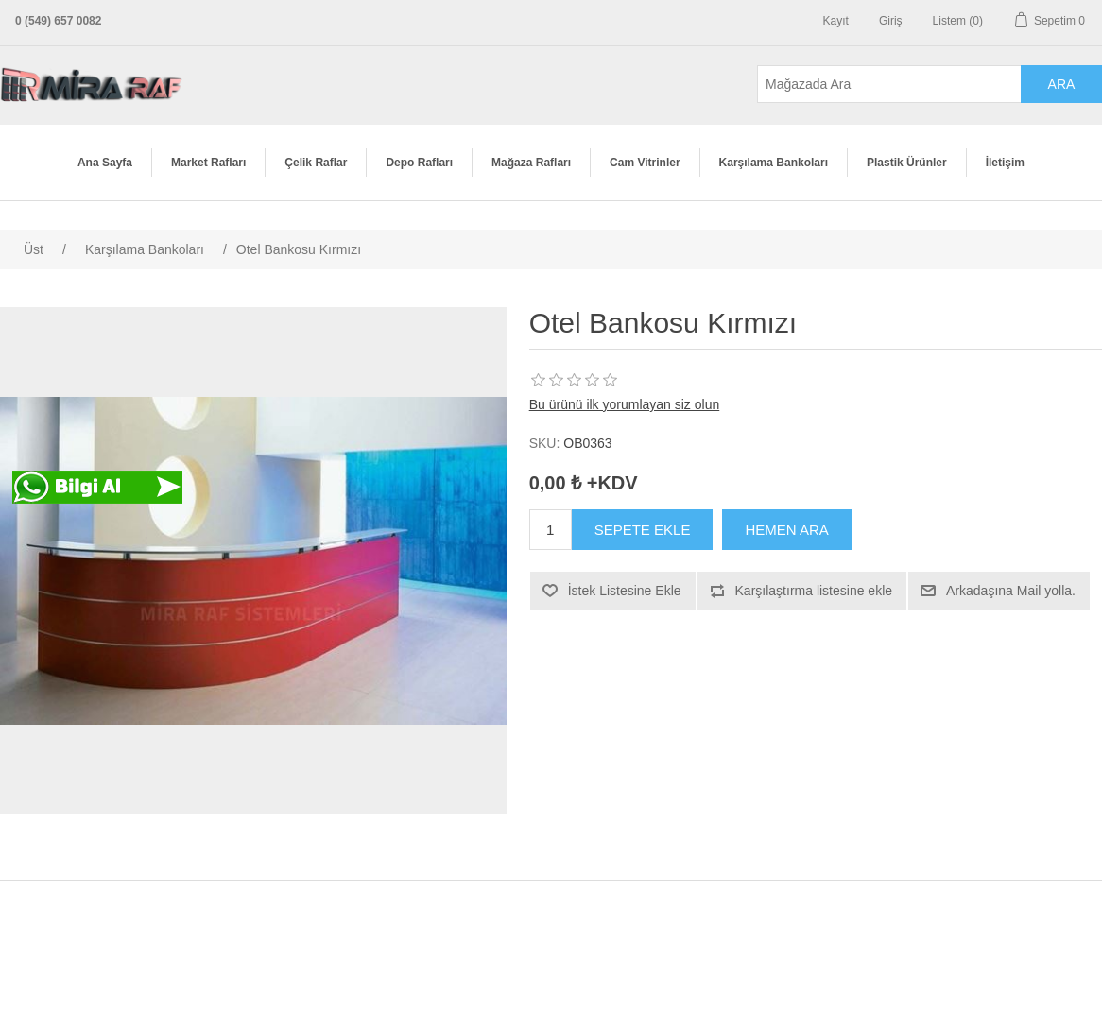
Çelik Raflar (315, 162)
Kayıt (836, 20)
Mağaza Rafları (531, 162)
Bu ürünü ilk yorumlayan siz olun (624, 404)
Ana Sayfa (104, 162)
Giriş (891, 20)
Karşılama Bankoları (773, 162)
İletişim (1005, 162)
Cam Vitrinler (645, 162)
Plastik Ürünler (907, 162)
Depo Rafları (419, 162)
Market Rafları (208, 162)
